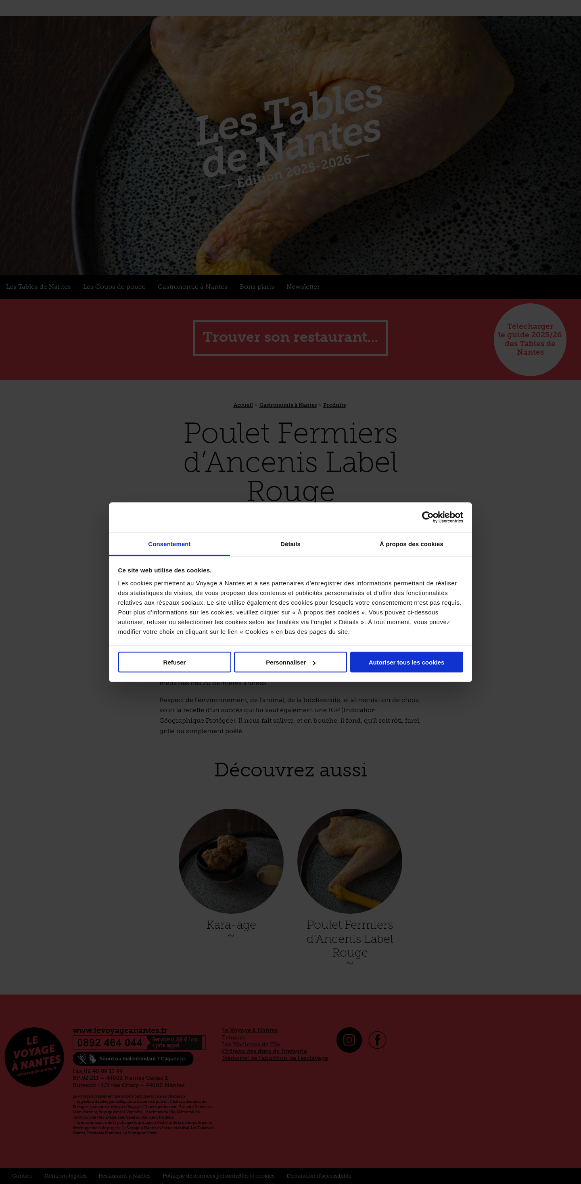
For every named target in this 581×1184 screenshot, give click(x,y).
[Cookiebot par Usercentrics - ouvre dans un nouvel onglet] (428, 517)
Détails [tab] (290, 543)
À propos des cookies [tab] (411, 543)
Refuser (174, 662)
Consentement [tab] (169, 543)
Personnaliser (291, 662)
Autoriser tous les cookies (407, 662)
